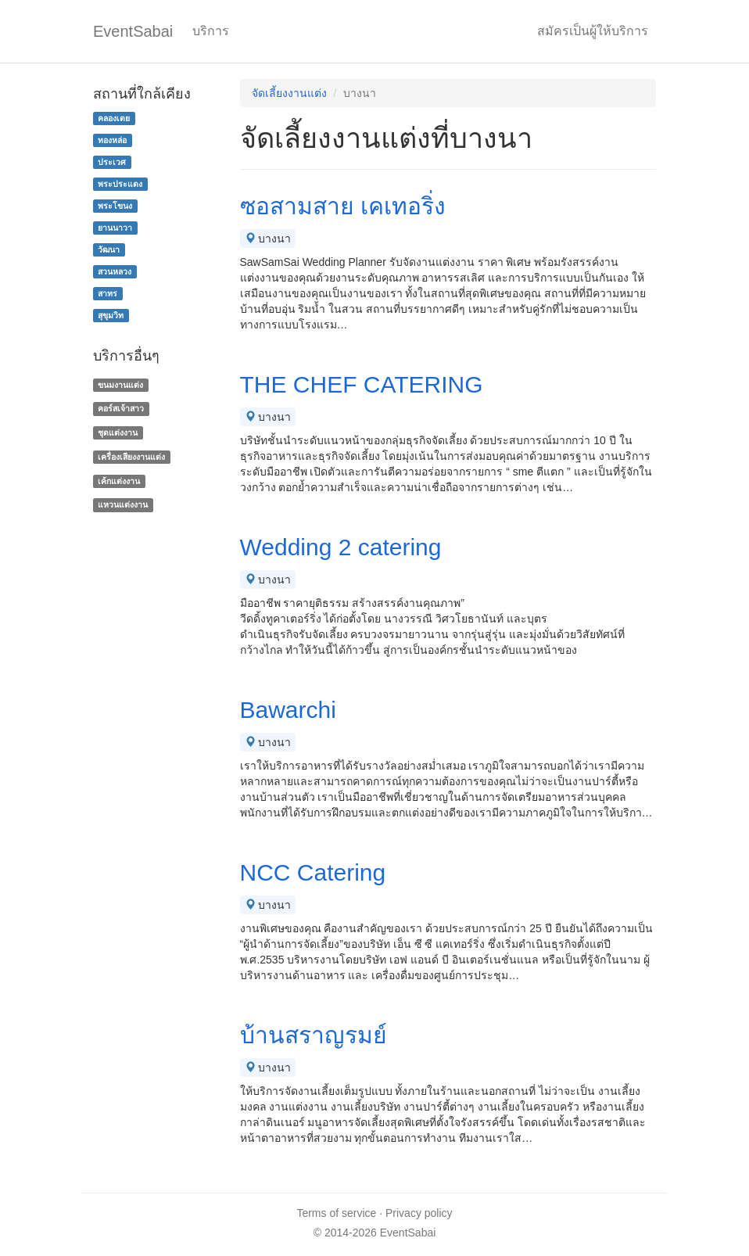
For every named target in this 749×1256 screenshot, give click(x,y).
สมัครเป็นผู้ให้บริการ (592, 31)
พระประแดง (120, 183)
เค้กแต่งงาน (119, 481)
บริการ (210, 31)
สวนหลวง (114, 271)
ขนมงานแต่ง (120, 384)
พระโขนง (115, 205)
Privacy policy (419, 1213)
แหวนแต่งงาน (123, 505)
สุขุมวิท (111, 315)
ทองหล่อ (112, 140)
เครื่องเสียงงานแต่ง (131, 456)
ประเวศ (112, 162)
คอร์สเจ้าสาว (121, 408)
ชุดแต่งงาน (118, 432)
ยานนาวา (115, 227)
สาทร (107, 293)
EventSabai (133, 31)
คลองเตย (114, 118)
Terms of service (336, 1213)
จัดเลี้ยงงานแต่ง (289, 93)
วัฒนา (109, 249)
